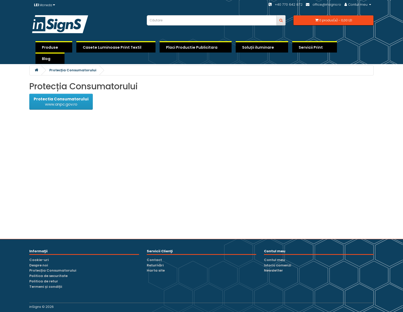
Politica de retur (43, 281)
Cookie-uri (39, 259)
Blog (46, 58)
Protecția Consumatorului (72, 70)
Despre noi (38, 265)
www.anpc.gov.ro (61, 101)
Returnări (155, 265)
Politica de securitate (48, 275)
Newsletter (273, 270)
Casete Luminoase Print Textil (112, 47)
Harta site (156, 270)
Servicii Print (311, 47)
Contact (154, 259)
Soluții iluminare (258, 47)
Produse (50, 47)
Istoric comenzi (277, 265)
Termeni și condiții (45, 286)
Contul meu (274, 259)
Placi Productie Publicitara (191, 47)
